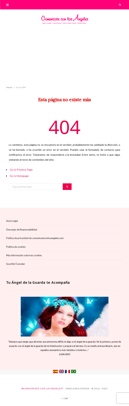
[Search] (120, 4)
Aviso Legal (12, 220)
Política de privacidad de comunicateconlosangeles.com (35, 238)
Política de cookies (16, 246)
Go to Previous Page (21, 169)
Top (64, 398)
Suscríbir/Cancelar (15, 263)
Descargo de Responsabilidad (21, 229)
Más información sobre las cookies (24, 255)
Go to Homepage (19, 175)
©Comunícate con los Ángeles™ (42, 388)
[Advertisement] (64, 56)
